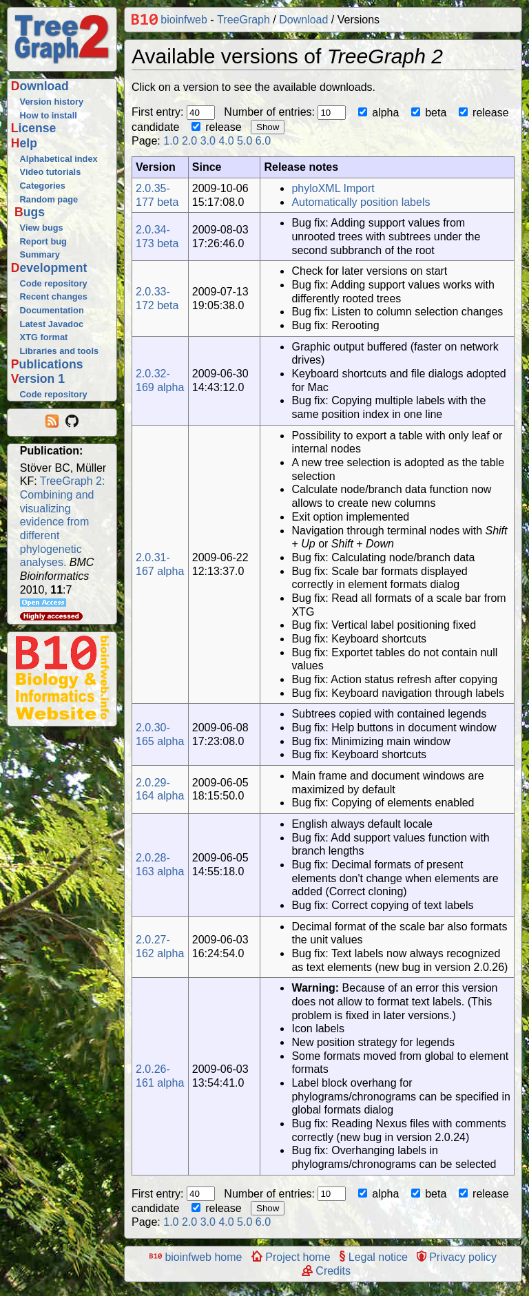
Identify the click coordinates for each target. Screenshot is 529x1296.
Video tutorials (50, 172)
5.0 (244, 141)
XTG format (44, 337)
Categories (42, 185)
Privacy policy (457, 1257)
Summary (40, 254)
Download (40, 86)
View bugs (41, 227)
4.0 (226, 141)
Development (49, 268)
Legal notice (374, 1257)
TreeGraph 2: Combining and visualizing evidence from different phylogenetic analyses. (62, 521)
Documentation (52, 310)
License (33, 128)
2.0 (189, 141)
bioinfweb (169, 19)
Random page (49, 199)
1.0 (170, 141)
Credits (326, 1271)
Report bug (43, 241)
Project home (291, 1257)
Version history (51, 101)
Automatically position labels (360, 202)
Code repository (53, 283)
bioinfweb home (195, 1257)
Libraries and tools (59, 351)
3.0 (208, 141)
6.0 (263, 141)
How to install (48, 115)
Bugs (29, 212)
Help (24, 143)
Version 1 (38, 379)
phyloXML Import (332, 188)
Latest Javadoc (51, 324)
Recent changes (53, 296)
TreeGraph (243, 19)
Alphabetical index (59, 159)
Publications (47, 364)
